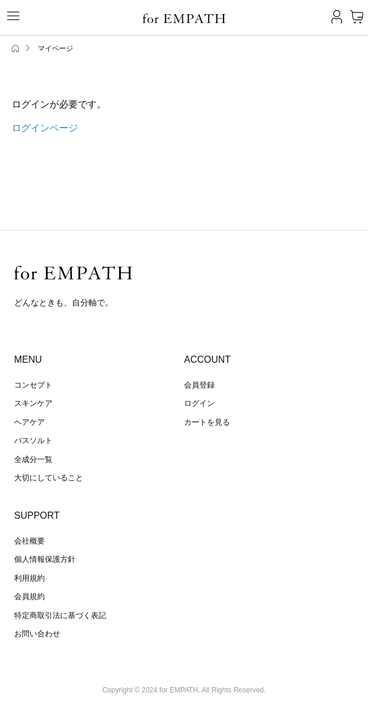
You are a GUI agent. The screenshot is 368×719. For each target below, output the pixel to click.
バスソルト (33, 440)
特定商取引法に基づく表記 (60, 615)
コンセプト (33, 384)
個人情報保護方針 (44, 559)
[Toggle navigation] (9, 16)
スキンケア (33, 403)
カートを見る (207, 422)
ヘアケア (29, 422)
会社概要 (29, 540)
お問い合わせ (37, 633)
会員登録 (199, 384)
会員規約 (29, 596)
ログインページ (45, 128)
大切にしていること (48, 477)
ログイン (199, 403)
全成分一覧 (33, 459)
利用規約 (29, 578)
